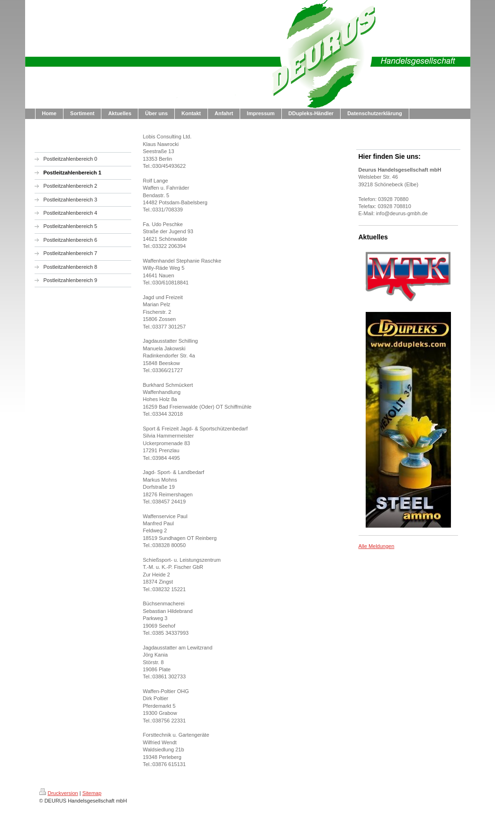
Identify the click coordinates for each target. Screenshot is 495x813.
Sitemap (91, 793)
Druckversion (58, 793)
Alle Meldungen (377, 546)
